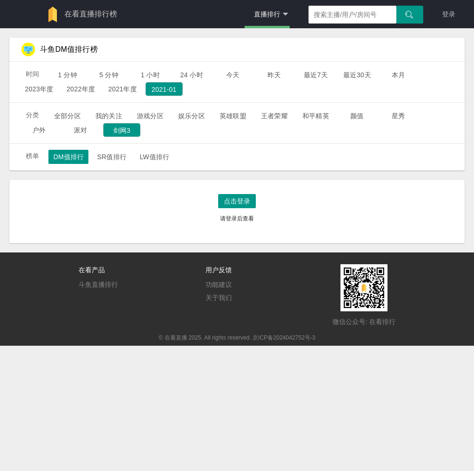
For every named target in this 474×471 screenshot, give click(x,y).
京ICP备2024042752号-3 (284, 337)
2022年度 (81, 89)
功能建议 (218, 284)
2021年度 (122, 89)
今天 (232, 75)
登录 (448, 14)
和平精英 (315, 116)
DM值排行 (68, 157)
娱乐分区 (191, 116)
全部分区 (67, 116)
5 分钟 (108, 75)
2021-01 (163, 89)
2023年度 (39, 89)
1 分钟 (67, 75)
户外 (39, 130)
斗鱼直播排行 (98, 284)
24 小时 (191, 75)
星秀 (398, 116)
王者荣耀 (274, 116)
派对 (80, 130)
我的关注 (108, 116)
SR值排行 (111, 157)
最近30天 (357, 75)
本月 (398, 75)
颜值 (356, 116)
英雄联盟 (233, 116)
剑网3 (122, 130)
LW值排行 (154, 157)
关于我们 (218, 297)
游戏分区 (150, 116)
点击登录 (237, 201)
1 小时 (150, 75)
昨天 (274, 75)
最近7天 (316, 75)
